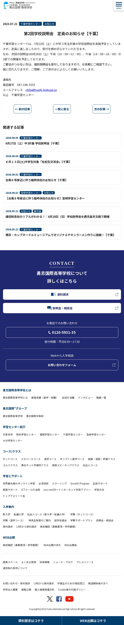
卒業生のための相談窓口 (71, 583)
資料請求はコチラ (31, 620)
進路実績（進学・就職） (44, 397)
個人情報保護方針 (45, 589)
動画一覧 (101, 397)
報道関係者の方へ (98, 583)
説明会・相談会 (105, 520)
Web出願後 (70, 545)
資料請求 (8, 526)
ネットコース (10, 459)
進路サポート (10, 489)
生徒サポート (100, 483)
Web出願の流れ (52, 545)
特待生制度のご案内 (40, 520)
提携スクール (10, 562)
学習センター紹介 (14, 427)
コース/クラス (12, 451)
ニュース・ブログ (63, 562)
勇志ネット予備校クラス (35, 465)
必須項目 (44, 483)
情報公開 (26, 589)
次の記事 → (101, 109)
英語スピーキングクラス (65, 465)
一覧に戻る (62, 109)
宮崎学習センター (96, 434)
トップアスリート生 (14, 496)
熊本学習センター (26, 434)
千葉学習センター (30, 24)
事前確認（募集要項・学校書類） (58, 526)
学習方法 (99, 489)
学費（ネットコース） (82, 514)
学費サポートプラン (81, 520)
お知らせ (49, 24)
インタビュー (85, 397)
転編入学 (19, 514)
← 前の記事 (22, 109)
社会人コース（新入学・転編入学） (47, 514)
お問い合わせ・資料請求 (16, 583)
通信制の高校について (15, 568)
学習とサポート (13, 476)
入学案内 (8, 507)
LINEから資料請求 (26, 526)
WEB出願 (9, 537)
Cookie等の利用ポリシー (72, 589)
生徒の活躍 (68, 397)
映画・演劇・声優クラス (101, 459)
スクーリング (59, 483)
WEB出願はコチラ (93, 620)
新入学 (6, 514)
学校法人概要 (10, 589)
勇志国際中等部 (35, 416)
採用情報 (45, 562)
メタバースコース (31, 459)
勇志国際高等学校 (13, 416)
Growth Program (80, 483)
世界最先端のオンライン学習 (19, 483)
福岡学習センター (50, 434)
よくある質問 (28, 562)
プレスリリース (85, 562)
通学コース (50, 459)
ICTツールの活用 (30, 489)
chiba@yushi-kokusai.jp (41, 90)
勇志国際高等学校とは (17, 390)
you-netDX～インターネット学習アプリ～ (67, 489)
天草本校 (8, 434)
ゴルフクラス (10, 465)
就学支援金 (60, 520)
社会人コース (90, 465)
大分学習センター (13, 440)
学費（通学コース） (14, 520)
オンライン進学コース (72, 459)
